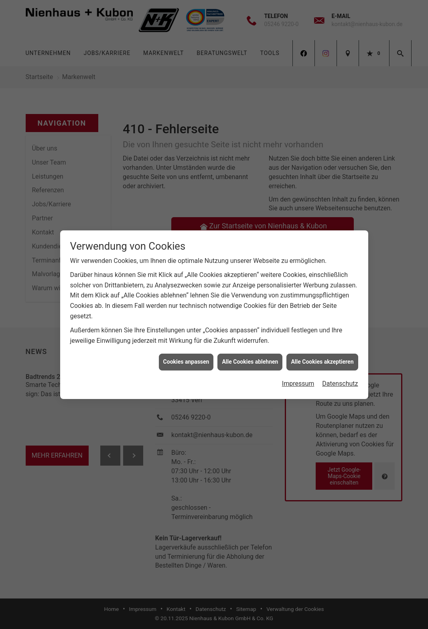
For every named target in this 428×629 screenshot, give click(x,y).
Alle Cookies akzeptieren (322, 357)
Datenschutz (340, 379)
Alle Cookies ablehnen (250, 357)
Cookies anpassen (186, 357)
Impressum (298, 379)
